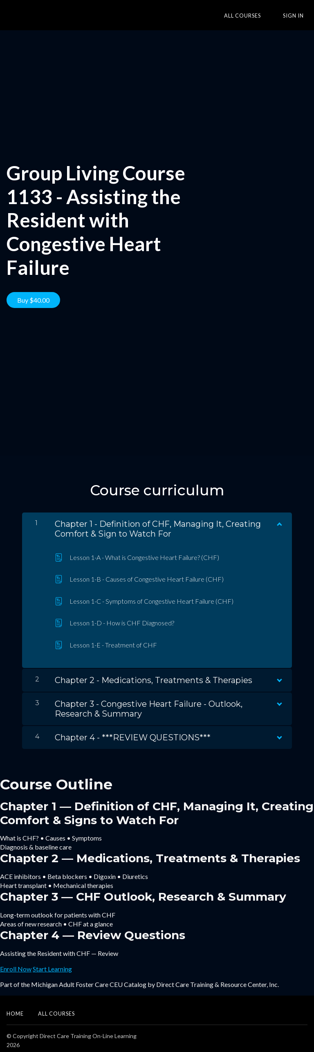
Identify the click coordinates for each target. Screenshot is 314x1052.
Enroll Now (15, 965)
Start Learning (52, 965)
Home (15, 1009)
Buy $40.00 (33, 300)
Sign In (297, 15)
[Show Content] (278, 518)
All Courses (254, 15)
